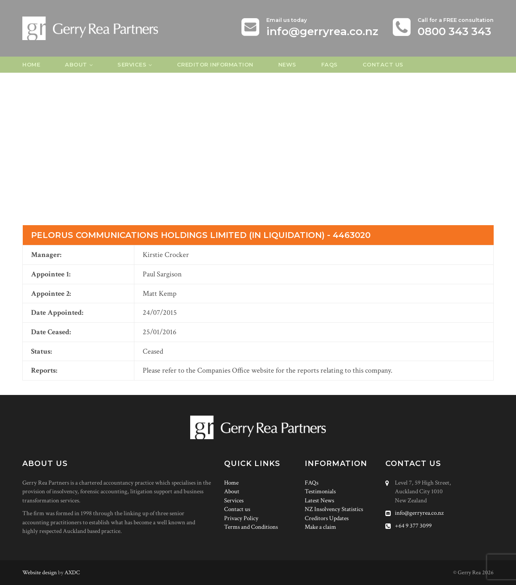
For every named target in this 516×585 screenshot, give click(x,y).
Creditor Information (215, 64)
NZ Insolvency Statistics (334, 509)
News (287, 64)
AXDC (72, 572)
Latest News (319, 500)
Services (131, 64)
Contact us (383, 64)
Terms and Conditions (251, 527)
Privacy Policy (241, 518)
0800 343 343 (454, 31)
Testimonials (320, 491)
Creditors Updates (327, 518)
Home (31, 64)
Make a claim (320, 527)
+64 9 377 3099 (408, 526)
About (76, 64)
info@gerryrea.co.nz (322, 31)
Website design (39, 572)
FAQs (329, 64)
